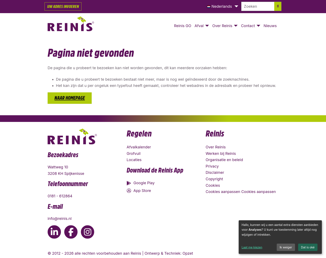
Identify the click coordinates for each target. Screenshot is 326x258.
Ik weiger (286, 247)
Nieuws (270, 26)
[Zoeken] (257, 6)
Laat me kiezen (252, 247)
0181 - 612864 (60, 196)
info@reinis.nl (60, 218)
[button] (222, 6)
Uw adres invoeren (63, 6)
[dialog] (280, 237)
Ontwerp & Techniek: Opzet (168, 253)
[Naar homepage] (71, 26)
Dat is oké (308, 247)
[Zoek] (278, 6)
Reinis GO (182, 26)
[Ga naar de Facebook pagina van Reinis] (71, 232)
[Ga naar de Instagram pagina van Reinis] (87, 232)
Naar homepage (69, 97)
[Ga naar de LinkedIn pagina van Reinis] (54, 232)
